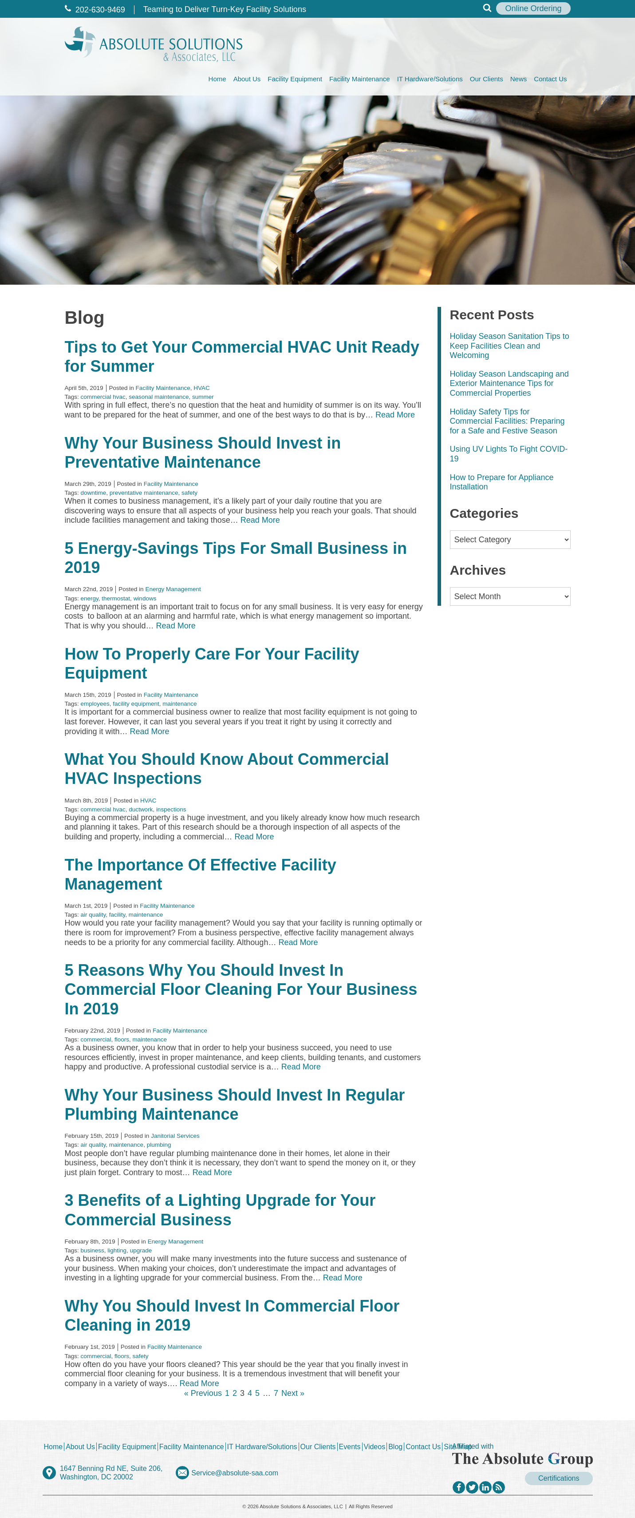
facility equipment (136, 703)
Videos (375, 1446)
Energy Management (173, 589)
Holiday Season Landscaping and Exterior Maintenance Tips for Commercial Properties (509, 383)
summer (203, 396)
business (92, 1250)
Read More (395, 414)
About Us (247, 79)
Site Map (458, 1446)
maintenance (179, 703)
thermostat (116, 598)
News (518, 79)
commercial (96, 1039)
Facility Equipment (295, 79)
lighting (116, 1250)
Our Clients (486, 79)
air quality (93, 914)
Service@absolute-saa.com (234, 1473)
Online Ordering (533, 8)
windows (145, 598)
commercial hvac (103, 396)
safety (189, 492)
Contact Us (550, 79)
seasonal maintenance (159, 396)
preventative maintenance (144, 492)
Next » (292, 1393)
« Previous (203, 1393)
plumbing (159, 1144)
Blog (395, 1446)
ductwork (141, 809)
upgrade (141, 1250)
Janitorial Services (175, 1136)
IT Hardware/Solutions (430, 79)
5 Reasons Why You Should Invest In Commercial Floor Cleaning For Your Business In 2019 (241, 989)
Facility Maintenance (359, 79)
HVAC (201, 388)
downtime (93, 492)
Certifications (558, 1478)
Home (217, 79)
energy (90, 598)
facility (117, 914)
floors (121, 1039)
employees (95, 703)
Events (350, 1446)
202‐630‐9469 (95, 9)
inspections (171, 809)
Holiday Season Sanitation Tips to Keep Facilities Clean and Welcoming (509, 346)
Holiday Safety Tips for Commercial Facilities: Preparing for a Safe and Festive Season (507, 421)
